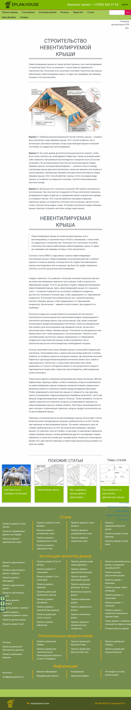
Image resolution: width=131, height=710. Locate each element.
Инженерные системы (118, 507)
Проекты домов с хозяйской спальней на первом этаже (116, 613)
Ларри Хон (78, 12)
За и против (123, 519)
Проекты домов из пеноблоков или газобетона (80, 625)
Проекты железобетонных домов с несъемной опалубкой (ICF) (117, 564)
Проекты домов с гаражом (15, 608)
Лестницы (124, 502)
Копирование (77, 671)
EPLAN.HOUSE (21, 4)
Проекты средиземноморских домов (115, 525)
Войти (125, 5)
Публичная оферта (80, 676)
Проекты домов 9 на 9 (13, 624)
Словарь (24, 17)
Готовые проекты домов (117, 628)
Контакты (7, 672)
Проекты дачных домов (14, 619)
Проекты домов (10, 12)
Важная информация (47, 671)
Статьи (90, 12)
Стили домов (28, 12)
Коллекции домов (47, 12)
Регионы (65, 12)
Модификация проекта (48, 676)
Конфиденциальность (13, 677)
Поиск (128, 12)
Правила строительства (117, 515)
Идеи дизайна (9, 17)
